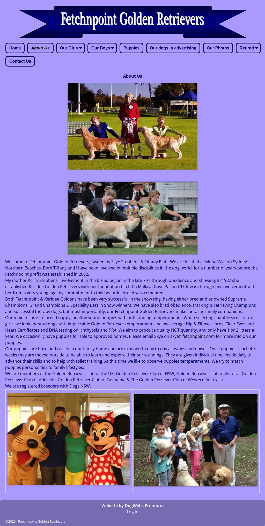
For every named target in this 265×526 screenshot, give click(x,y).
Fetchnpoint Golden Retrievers (41, 521)
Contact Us (20, 61)
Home (15, 48)
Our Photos (218, 48)
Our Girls (72, 48)
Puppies (131, 48)
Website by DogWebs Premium (132, 505)
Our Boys (103, 48)
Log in (132, 512)
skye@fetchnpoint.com (192, 336)
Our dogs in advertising (173, 48)
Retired (250, 48)
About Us (40, 48)
